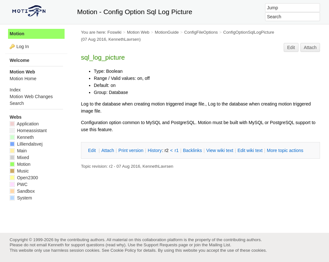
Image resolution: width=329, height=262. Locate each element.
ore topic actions (285, 150)
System (21, 197)
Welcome (19, 60)
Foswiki (114, 32)
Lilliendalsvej (26, 144)
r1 (177, 150)
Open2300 (24, 177)
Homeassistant (28, 130)
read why (115, 244)
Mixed (19, 157)
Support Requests (160, 244)
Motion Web (138, 32)
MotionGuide (167, 32)
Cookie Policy (123, 250)
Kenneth (22, 137)
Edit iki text (249, 150)
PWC (19, 184)
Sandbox (22, 191)
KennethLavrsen (124, 39)
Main (18, 150)
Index (15, 89)
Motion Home (23, 78)
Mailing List (219, 244)
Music (19, 170)
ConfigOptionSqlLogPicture (248, 32)
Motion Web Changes (31, 96)
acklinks (192, 150)
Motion (17, 33)
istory (155, 150)
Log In (22, 46)
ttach (107, 150)
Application (24, 123)
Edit (291, 47)
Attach (310, 47)
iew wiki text (219, 150)
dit (92, 150)
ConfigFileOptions (201, 32)
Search (17, 103)
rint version (131, 150)
